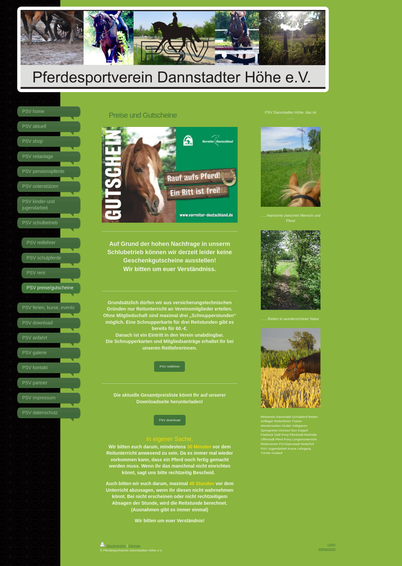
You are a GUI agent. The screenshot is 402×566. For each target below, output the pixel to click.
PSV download (169, 420)
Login (331, 544)
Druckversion (113, 545)
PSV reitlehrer (169, 366)
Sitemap (134, 545)
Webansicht (326, 549)
